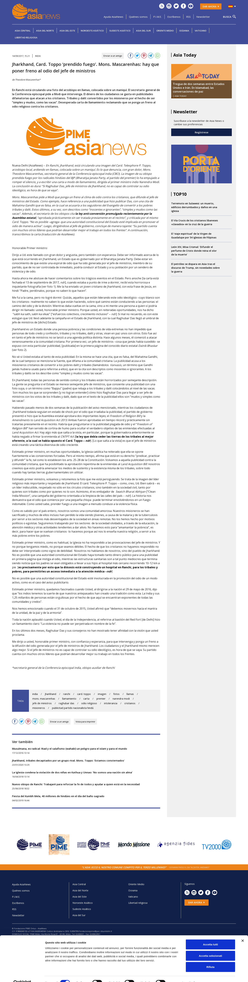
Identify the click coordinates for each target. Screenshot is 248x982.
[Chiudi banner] (242, 933)
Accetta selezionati (210, 948)
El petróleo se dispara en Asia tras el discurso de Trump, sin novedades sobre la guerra (195, 267)
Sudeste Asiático (119, 30)
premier (101, 698)
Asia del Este (67, 30)
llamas (130, 694)
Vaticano (200, 30)
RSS (188, 16)
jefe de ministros (42, 703)
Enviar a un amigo (113, 55)
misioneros (38, 708)
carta (86, 698)
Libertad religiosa (26, 37)
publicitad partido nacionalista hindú (73, 708)
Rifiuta (210, 959)
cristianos (129, 703)
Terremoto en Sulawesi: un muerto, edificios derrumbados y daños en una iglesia (194, 207)
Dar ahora (211, 6)
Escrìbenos (173, 16)
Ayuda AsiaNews (113, 16)
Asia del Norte (45, 30)
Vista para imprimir (85, 721)
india (35, 694)
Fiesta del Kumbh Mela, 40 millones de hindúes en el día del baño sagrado (58, 796)
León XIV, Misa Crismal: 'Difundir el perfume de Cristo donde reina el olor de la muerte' (194, 250)
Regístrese (201, 132)
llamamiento (69, 698)
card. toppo (84, 694)
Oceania (184, 30)
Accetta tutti (210, 936)
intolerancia (110, 703)
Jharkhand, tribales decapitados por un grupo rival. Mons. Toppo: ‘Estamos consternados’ (68, 760)
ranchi (66, 694)
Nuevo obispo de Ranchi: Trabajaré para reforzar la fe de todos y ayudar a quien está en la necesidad (76, 784)
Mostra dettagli (181, 975)
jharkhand (50, 694)
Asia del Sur (143, 30)
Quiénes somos (138, 16)
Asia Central (22, 30)
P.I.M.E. (157, 16)
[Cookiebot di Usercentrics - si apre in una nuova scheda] (22, 975)
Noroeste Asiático (92, 30)
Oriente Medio (165, 30)
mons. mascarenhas (43, 698)
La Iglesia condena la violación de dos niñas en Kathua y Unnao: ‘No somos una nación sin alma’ (72, 772)
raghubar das (66, 703)
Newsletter (203, 16)
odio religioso (89, 703)
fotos (116, 694)
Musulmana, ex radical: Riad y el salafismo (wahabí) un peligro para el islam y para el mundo (69, 748)
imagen (102, 694)
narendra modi (121, 698)
